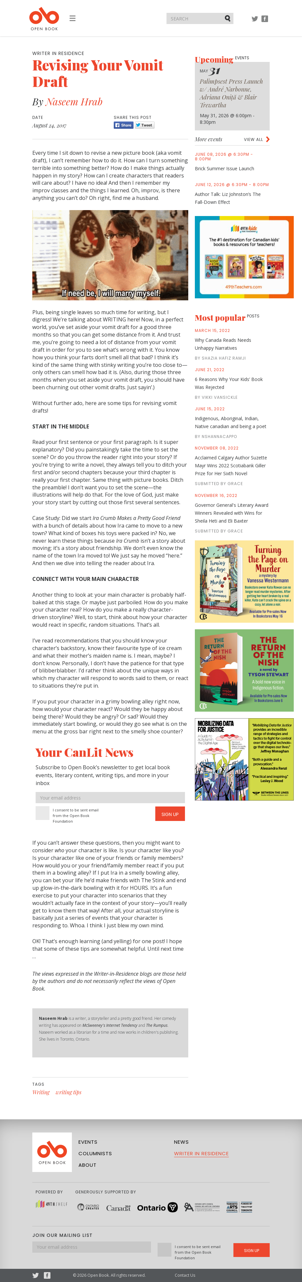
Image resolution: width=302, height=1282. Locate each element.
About (87, 1164)
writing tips (68, 1092)
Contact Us (185, 1275)
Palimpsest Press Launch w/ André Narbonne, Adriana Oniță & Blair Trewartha (231, 93)
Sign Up (170, 814)
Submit (228, 18)
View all (253, 139)
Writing (40, 1092)
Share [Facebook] (124, 125)
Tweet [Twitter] (145, 125)
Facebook (47, 1275)
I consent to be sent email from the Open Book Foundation (76, 815)
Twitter (35, 1275)
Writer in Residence (201, 1153)
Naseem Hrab (74, 101)
